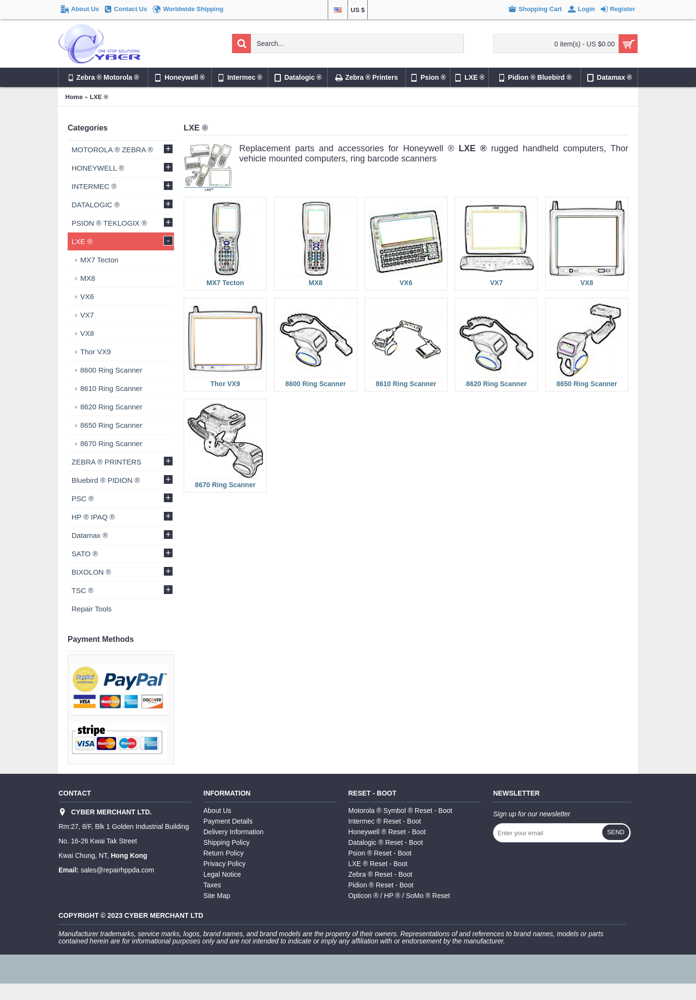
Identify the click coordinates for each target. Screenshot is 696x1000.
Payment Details (228, 821)
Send (615, 832)
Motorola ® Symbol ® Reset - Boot (400, 810)
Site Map (216, 895)
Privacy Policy (224, 864)
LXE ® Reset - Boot (377, 864)
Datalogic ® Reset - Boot (385, 842)
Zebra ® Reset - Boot (380, 874)
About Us (217, 810)
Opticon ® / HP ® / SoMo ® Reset (399, 895)
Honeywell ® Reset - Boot (387, 832)
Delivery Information (233, 832)
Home (74, 97)
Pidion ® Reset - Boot (381, 885)
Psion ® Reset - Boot (380, 853)
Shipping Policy (226, 842)
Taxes (212, 885)
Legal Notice (222, 874)
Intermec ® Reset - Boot (384, 821)
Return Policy (223, 853)
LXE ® (99, 97)
